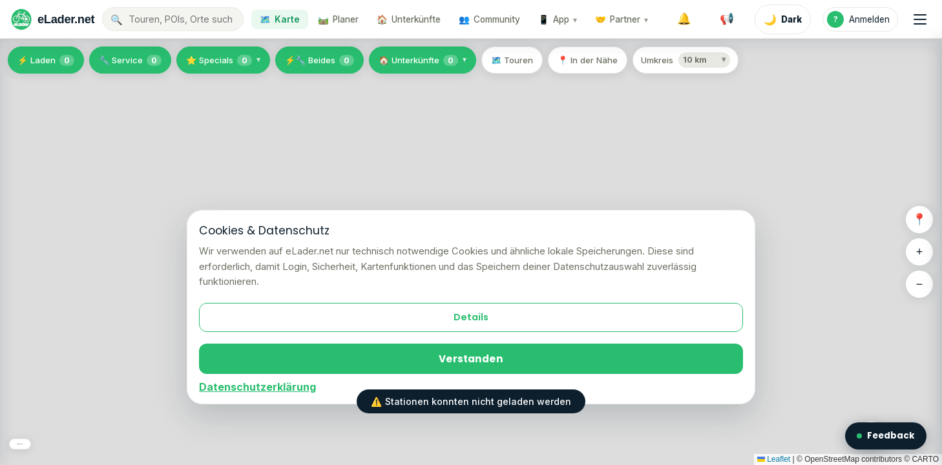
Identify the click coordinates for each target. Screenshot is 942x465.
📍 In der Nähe (588, 60)
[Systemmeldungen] (727, 19)
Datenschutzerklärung (257, 386)
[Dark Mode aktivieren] (783, 19)
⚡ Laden (45, 60)
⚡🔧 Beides (319, 60)
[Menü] (920, 19)
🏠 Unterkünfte (418, 60)
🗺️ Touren (512, 60)
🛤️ (338, 19)
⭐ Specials (219, 60)
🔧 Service (130, 60)
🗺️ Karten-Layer (54, 438)
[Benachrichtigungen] (684, 19)
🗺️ (280, 19)
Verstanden (471, 359)
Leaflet (773, 459)
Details (471, 317)
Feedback (886, 435)
